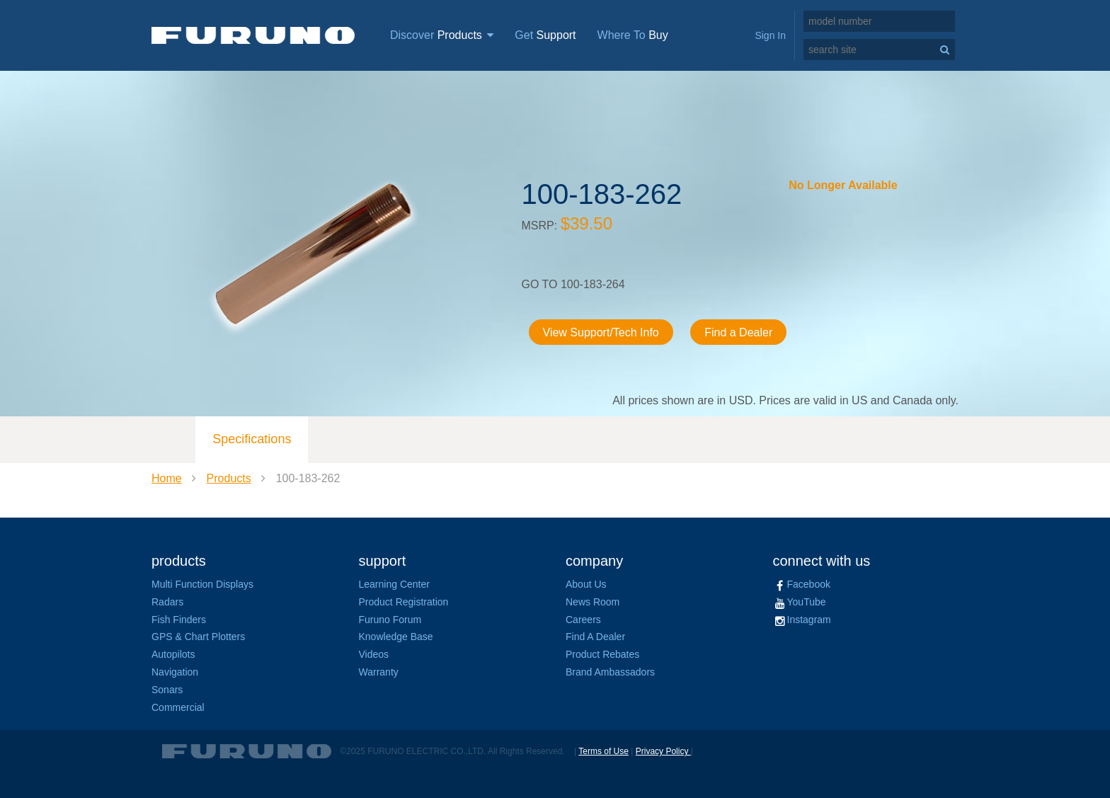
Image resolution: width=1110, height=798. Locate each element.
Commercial (178, 707)
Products (229, 478)
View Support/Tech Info (601, 332)
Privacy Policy (663, 751)
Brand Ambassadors (610, 672)
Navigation (174, 672)
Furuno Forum (390, 619)
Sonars (167, 689)
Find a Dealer (738, 332)
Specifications (251, 439)
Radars (167, 602)
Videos (374, 654)
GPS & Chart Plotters (198, 636)
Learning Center (394, 584)
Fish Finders (178, 619)
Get (545, 35)
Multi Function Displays (202, 584)
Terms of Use (603, 751)
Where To (632, 35)
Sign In (770, 35)
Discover (441, 35)
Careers (583, 619)
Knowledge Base (396, 636)
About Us (586, 584)
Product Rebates (602, 654)
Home (166, 478)
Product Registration (404, 602)
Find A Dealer (595, 636)
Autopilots (173, 654)
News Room (592, 602)
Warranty (379, 672)
